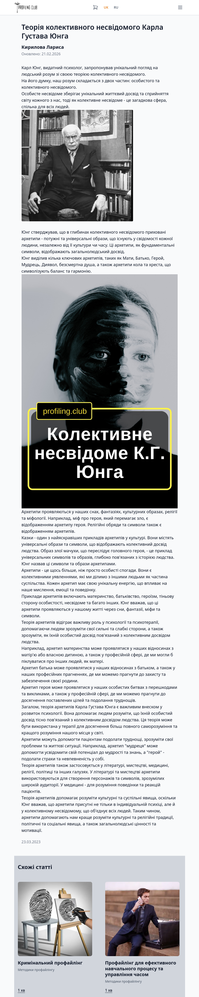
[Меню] (180, 7)
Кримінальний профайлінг (50, 963)
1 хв (21, 990)
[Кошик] (95, 7)
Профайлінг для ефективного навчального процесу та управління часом (140, 968)
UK (106, 7)
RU (116, 7)
